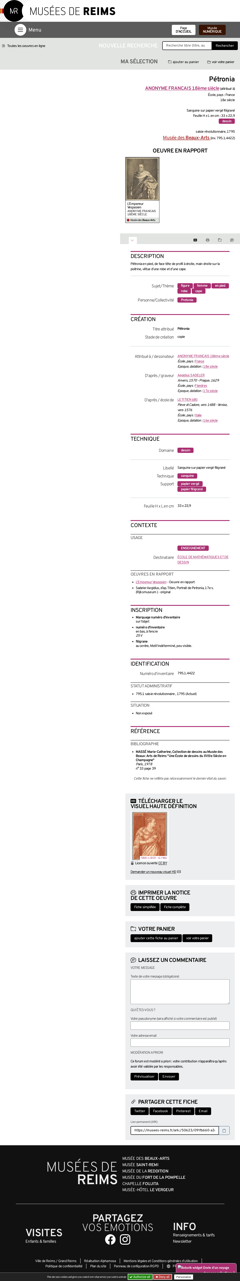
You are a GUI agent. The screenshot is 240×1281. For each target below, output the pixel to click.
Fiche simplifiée (145, 907)
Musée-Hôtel (148, 1190)
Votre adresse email (144, 1036)
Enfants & (40, 1241)
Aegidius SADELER (191, 375)
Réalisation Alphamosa (100, 1261)
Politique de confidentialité (64, 1266)
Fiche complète (175, 907)
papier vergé (190, 484)
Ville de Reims (45, 1261)
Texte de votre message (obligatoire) (155, 977)
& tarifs (194, 1235)
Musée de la (145, 1171)
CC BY (162, 863)
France (199, 361)
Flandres (201, 386)
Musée (212, 30)
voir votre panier (220, 62)
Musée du (153, 1177)
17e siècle (210, 391)
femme (202, 286)
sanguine (187, 476)
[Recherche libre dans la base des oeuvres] (187, 45)
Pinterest (183, 1111)
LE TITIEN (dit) (187, 400)
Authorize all (140, 1277)
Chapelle (140, 1184)
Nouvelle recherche (128, 46)
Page (184, 30)
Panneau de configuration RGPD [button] (136, 1266)
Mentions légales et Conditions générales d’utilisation (161, 1261)
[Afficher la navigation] (20, 30)
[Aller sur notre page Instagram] (125, 1239)
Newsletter (182, 1241)
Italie (198, 415)
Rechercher (225, 46)
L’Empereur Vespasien (135, 205)
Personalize (183, 1277)
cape (198, 291)
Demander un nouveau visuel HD (153, 872)
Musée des (186, 138)
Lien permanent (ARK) (144, 1122)
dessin (226, 121)
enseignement (193, 548)
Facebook (160, 1111)
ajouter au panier (183, 62)
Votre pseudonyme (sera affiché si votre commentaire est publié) (174, 1019)
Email (203, 1111)
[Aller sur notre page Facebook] (110, 1239)
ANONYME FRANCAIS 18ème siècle (203, 356)
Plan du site (98, 1266)
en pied (220, 286)
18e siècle (210, 367)
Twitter (139, 1111)
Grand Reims (67, 1261)
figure (185, 286)
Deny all (163, 1277)
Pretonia (187, 300)
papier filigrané (192, 489)
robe (184, 291)
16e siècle (210, 421)
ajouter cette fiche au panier (156, 938)
